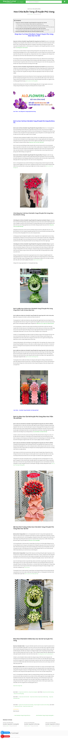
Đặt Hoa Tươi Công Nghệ (34, 540)
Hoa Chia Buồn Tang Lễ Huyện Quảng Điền (44, 715)
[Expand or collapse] (53, 20)
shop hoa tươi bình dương (48, 692)
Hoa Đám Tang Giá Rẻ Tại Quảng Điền (11, 724)
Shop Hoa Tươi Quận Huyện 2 (34, 9)
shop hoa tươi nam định (24, 696)
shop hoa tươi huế (34, 696)
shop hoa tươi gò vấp (17, 685)
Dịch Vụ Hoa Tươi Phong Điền (32, 81)
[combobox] (44, 2)
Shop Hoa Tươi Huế (10, 737)
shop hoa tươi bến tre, (23, 692)
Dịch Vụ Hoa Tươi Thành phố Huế (31, 573)
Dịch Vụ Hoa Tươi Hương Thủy (32, 356)
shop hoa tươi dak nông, (43, 696)
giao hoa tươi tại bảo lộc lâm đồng (26, 704)
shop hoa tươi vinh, (18, 706)
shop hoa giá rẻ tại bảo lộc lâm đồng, (42, 704)
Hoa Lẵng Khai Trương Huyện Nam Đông (27, 111)
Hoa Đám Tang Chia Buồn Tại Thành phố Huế (28, 410)
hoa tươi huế (26, 567)
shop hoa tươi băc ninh (28, 706)
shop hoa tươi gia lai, (33, 692)
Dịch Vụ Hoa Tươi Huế (37, 259)
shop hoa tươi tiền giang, (19, 693)
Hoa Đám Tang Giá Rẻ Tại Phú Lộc (52, 724)
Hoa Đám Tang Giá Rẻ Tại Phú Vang (31, 724)
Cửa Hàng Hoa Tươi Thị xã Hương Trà (45, 654)
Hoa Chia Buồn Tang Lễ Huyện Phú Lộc (23, 715)
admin (32, 14)
